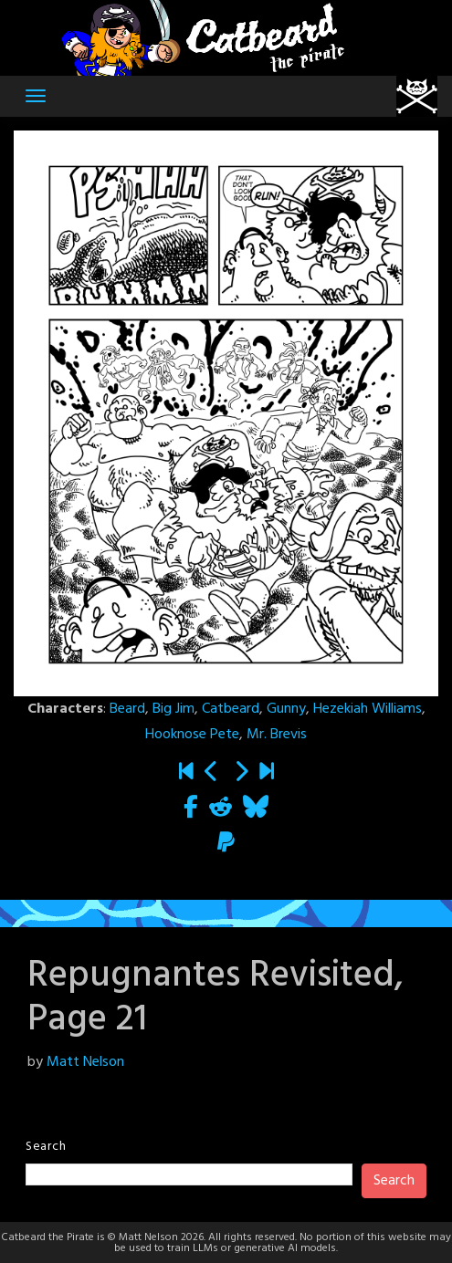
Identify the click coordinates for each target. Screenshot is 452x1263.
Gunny (286, 709)
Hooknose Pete (192, 734)
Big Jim (173, 709)
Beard (127, 709)
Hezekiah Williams (367, 709)
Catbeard (230, 709)
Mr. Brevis (277, 734)
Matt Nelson (85, 1062)
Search (46, 1146)
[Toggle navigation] (36, 96)
